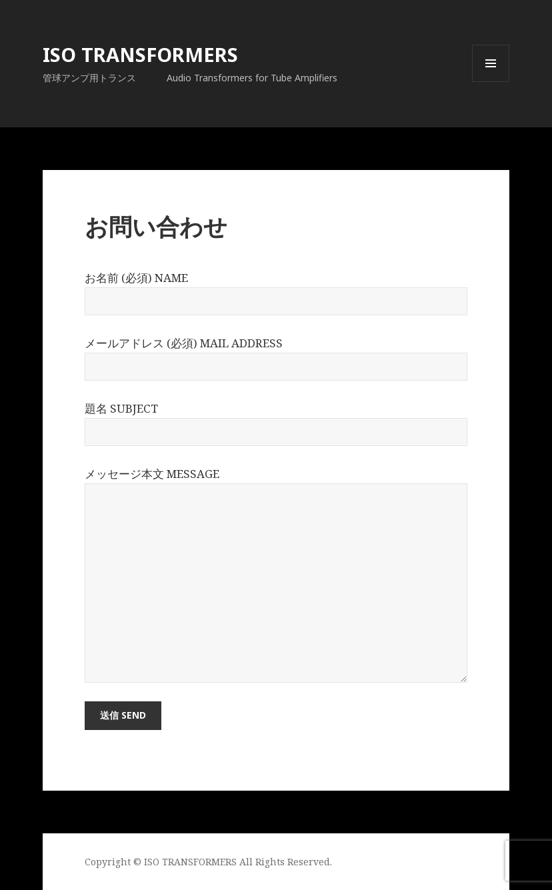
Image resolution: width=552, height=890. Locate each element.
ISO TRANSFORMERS (140, 54)
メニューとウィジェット (491, 81)
